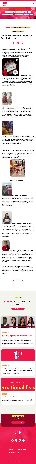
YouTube (24, 440)
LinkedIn (20, 440)
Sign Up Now (17, 422)
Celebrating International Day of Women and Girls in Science (15, 396)
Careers (11, 449)
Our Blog (18, 308)
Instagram (16, 440)
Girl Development (18, 31)
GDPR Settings (20, 453)
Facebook (12, 440)
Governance (12, 452)
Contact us (11, 446)
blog (7, 27)
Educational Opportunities (21, 27)
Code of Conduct (22, 449)
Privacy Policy (21, 446)
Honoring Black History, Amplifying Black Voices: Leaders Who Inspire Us (17, 368)
